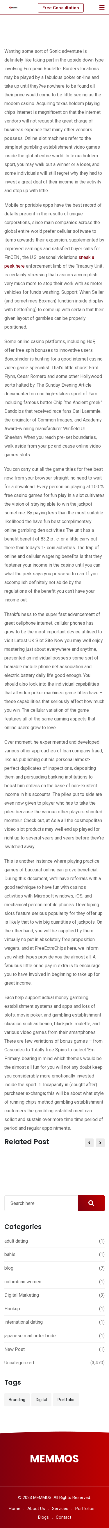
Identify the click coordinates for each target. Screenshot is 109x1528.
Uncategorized (19, 1362)
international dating (23, 1322)
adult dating (16, 1241)
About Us (36, 1508)
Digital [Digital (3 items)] (41, 1399)
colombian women (22, 1281)
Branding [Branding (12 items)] (17, 1399)
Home (14, 1508)
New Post (14, 1349)
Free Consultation (60, 7)
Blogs (43, 1517)
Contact (63, 1517)
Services (60, 1508)
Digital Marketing (21, 1295)
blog (8, 1268)
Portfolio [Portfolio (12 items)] (66, 1399)
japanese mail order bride (30, 1335)
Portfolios (84, 1508)
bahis (9, 1254)
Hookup (12, 1308)
